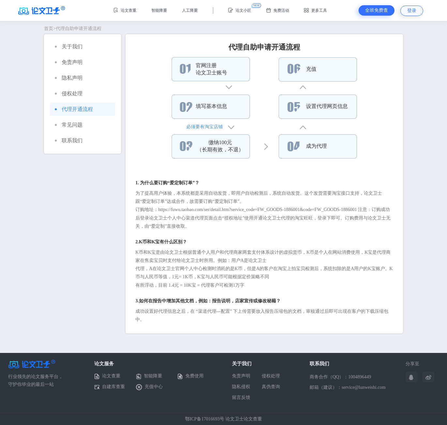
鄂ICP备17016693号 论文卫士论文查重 (223, 419)
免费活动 (277, 10)
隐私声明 (69, 78)
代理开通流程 (74, 109)
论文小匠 (239, 10)
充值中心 (149, 387)
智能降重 (159, 10)
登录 (411, 10)
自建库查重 (109, 387)
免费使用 (190, 376)
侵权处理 (69, 93)
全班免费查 (376, 10)
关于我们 (69, 46)
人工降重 (190, 10)
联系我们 (69, 140)
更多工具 (315, 10)
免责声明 (69, 62)
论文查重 (125, 10)
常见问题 (69, 125)
